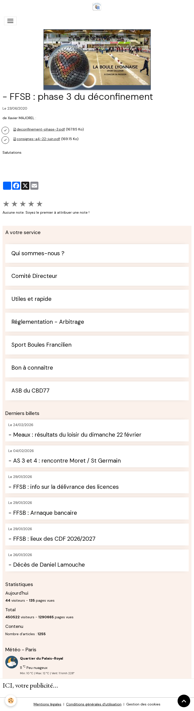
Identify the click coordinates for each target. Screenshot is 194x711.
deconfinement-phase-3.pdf (41, 129)
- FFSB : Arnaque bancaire (42, 513)
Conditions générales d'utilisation (94, 704)
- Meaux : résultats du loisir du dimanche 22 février (74, 435)
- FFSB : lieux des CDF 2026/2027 (51, 539)
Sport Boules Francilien (41, 345)
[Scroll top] (184, 701)
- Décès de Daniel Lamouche (46, 565)
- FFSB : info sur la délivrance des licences (63, 487)
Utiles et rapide (31, 299)
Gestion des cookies (143, 704)
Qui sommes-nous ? (37, 253)
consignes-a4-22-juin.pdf (38, 139)
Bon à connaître (32, 368)
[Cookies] (10, 700)
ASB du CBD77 (30, 390)
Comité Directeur (34, 276)
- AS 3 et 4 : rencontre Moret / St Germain (64, 461)
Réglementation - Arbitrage (47, 322)
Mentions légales (47, 704)
